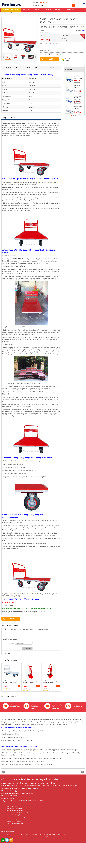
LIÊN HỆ (57, 10)
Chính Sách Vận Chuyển (12, 819)
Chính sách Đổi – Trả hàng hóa (13, 821)
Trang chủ (4, 13)
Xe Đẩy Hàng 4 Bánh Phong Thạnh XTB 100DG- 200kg (78, 87)
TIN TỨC (48, 10)
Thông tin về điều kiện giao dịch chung (15, 817)
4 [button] (77, 115)
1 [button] (12, 692)
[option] (8, 57)
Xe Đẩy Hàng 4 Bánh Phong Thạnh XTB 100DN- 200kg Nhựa (78, 97)
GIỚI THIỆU (38, 10)
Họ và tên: (11, 643)
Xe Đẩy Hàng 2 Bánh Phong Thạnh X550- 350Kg (30, 681)
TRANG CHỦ (26, 10)
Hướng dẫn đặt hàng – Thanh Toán (14, 810)
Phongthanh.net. (11, 517)
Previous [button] (3, 57)
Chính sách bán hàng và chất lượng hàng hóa (17, 812)
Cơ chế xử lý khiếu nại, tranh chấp (14, 823)
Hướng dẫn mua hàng (65, 59)
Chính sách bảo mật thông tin (13, 815)
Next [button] (36, 57)
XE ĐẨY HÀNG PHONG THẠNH (50, 835)
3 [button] (75, 115)
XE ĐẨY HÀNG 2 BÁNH (22, 834)
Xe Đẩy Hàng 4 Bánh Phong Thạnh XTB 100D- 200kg (78, 76)
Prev (3, 772)
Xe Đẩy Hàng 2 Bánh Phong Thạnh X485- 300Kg (50, 681)
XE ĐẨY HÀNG (12, 13)
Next (82, 772)
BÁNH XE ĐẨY (61, 834)
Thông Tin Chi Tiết (31, 67)
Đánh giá (51, 67)
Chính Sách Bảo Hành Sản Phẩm (14, 808)
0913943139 (43, 2)
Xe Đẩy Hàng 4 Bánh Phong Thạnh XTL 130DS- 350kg (78, 108)
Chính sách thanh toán (11, 806)
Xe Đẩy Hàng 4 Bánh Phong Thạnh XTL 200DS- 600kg (10, 681)
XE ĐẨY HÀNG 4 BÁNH (24, 13)
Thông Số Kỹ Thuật (11, 67)
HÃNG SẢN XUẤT (69, 10)
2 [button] (32, 692)
